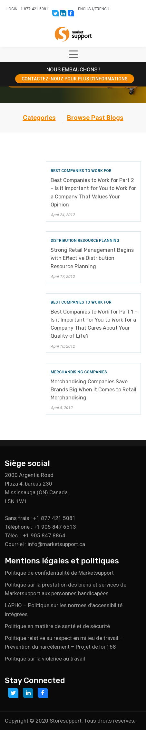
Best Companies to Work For (81, 171)
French (102, 9)
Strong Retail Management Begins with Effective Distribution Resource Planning (92, 258)
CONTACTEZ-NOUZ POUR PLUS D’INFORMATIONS (75, 78)
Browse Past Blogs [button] (95, 118)
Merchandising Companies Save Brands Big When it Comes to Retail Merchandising (93, 390)
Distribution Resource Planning (85, 240)
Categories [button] (39, 118)
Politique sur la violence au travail (45, 658)
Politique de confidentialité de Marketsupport (59, 573)
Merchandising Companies (79, 372)
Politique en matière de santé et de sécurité (57, 626)
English (85, 9)
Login (11, 9)
